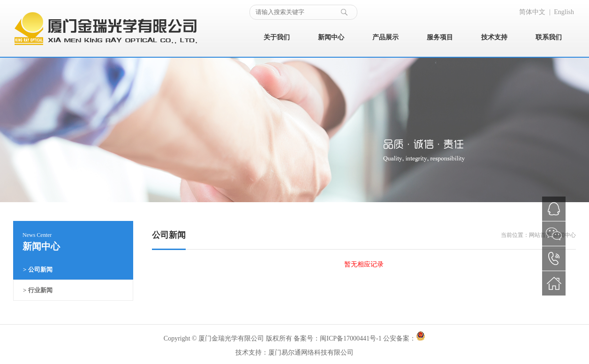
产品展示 (385, 37)
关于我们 (277, 37)
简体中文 (532, 11)
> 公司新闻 (38, 269)
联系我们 (549, 37)
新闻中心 (331, 37)
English (564, 11)
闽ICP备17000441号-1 (350, 338)
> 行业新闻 (38, 290)
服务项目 (440, 37)
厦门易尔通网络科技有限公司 (311, 352)
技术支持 (494, 37)
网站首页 (540, 235)
